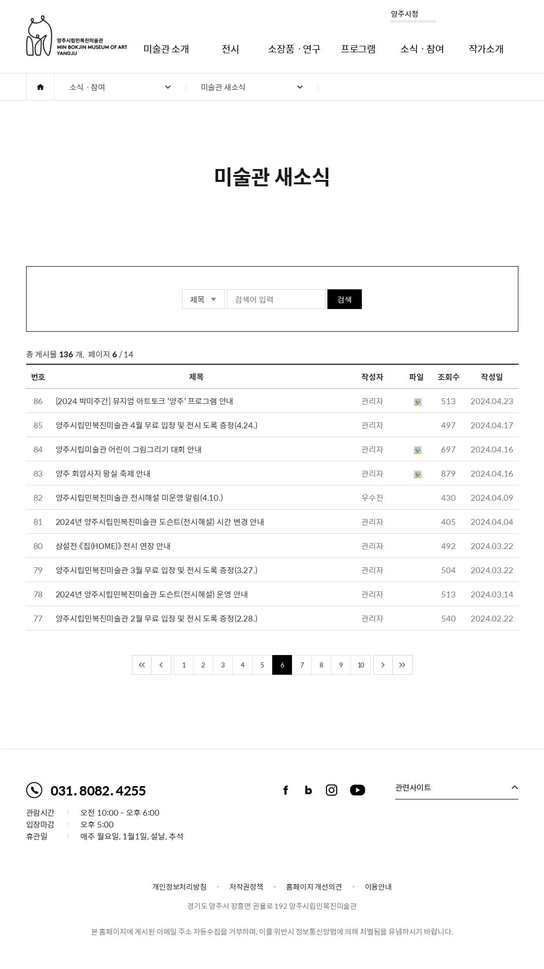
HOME (40, 87)
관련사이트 (413, 787)
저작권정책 (246, 886)
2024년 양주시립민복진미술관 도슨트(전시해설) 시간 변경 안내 (160, 521)
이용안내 (378, 886)
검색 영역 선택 (182, 289)
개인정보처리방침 (179, 886)
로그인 (484, 16)
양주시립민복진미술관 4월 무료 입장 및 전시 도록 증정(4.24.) (156, 425)
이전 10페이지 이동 (161, 665)
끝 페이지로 (403, 665)
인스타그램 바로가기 (332, 790)
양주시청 (404, 13)
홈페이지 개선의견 (314, 886)
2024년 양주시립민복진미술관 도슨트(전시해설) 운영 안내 (152, 594)
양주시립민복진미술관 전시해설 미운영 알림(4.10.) (139, 497)
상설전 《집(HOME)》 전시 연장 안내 (113, 546)
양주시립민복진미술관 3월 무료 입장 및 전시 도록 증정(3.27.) (156, 570)
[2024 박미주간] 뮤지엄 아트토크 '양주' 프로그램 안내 (145, 401)
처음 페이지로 (142, 665)
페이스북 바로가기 (285, 790)
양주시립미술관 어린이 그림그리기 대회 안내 (129, 449)
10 (360, 664)
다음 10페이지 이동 (383, 665)
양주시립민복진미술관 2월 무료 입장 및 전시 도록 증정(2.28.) (156, 618)
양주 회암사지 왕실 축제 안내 (103, 473)
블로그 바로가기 (309, 790)
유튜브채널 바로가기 (358, 790)
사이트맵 (511, 16)
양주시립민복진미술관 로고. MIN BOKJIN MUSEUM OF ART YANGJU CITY (76, 35)
